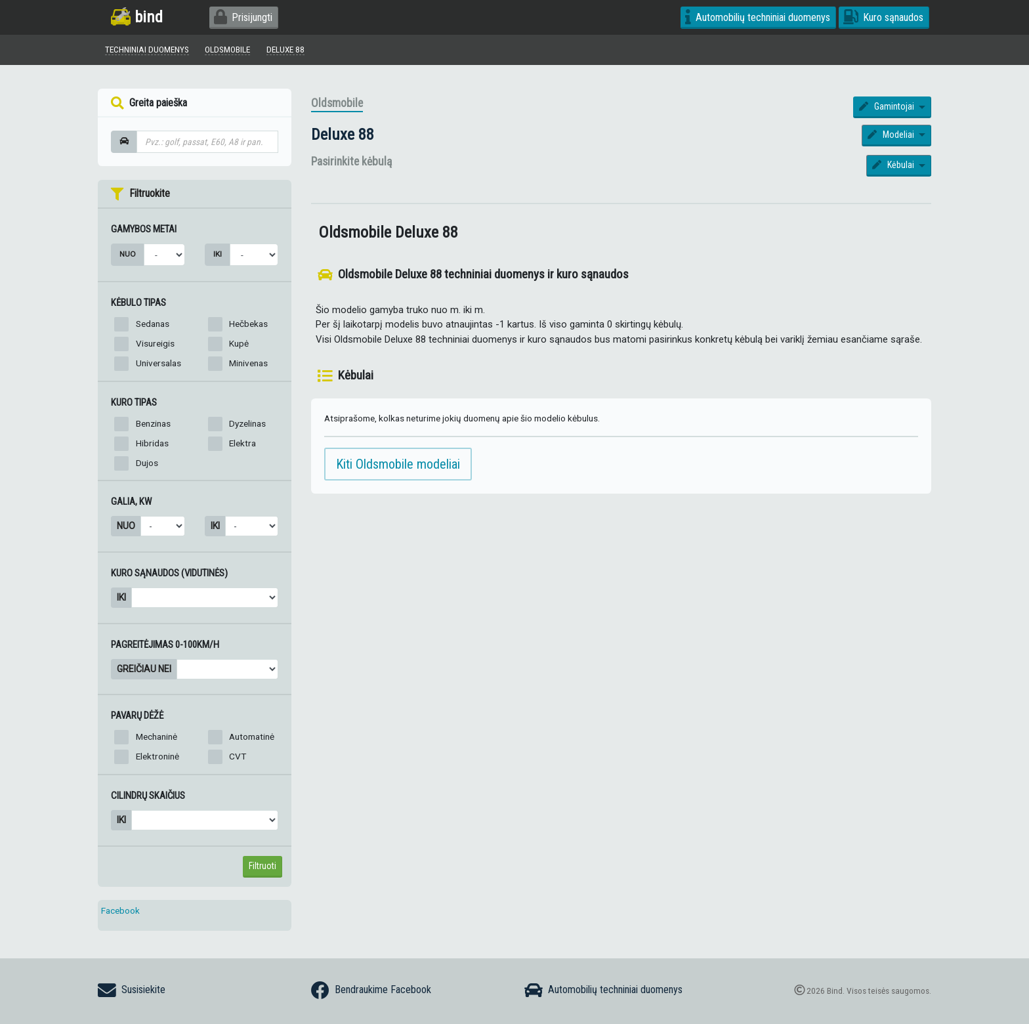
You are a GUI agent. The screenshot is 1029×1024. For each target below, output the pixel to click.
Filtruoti (262, 866)
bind (137, 16)
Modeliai (892, 135)
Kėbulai (894, 165)
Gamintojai (887, 107)
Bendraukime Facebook (371, 990)
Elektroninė (157, 757)
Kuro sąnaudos (883, 17)
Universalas (158, 363)
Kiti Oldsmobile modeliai (398, 464)
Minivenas (248, 363)
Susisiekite (131, 990)
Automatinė (251, 737)
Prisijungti (243, 17)
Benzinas (153, 423)
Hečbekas (248, 323)
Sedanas (152, 323)
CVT (237, 757)
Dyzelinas (247, 423)
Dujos (147, 463)
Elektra (242, 443)
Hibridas (152, 443)
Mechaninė (156, 737)
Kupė (239, 343)
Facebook (120, 910)
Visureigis (155, 343)
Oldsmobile (337, 103)
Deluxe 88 (342, 134)
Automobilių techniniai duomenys (757, 17)
